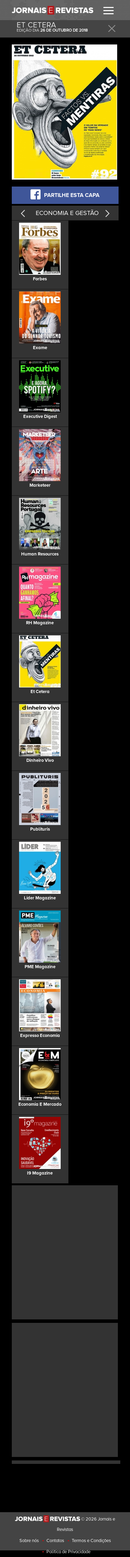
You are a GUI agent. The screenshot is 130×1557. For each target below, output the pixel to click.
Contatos (55, 1540)
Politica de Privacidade (68, 1552)
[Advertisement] (65, 1251)
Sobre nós (29, 1540)
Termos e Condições (91, 1540)
